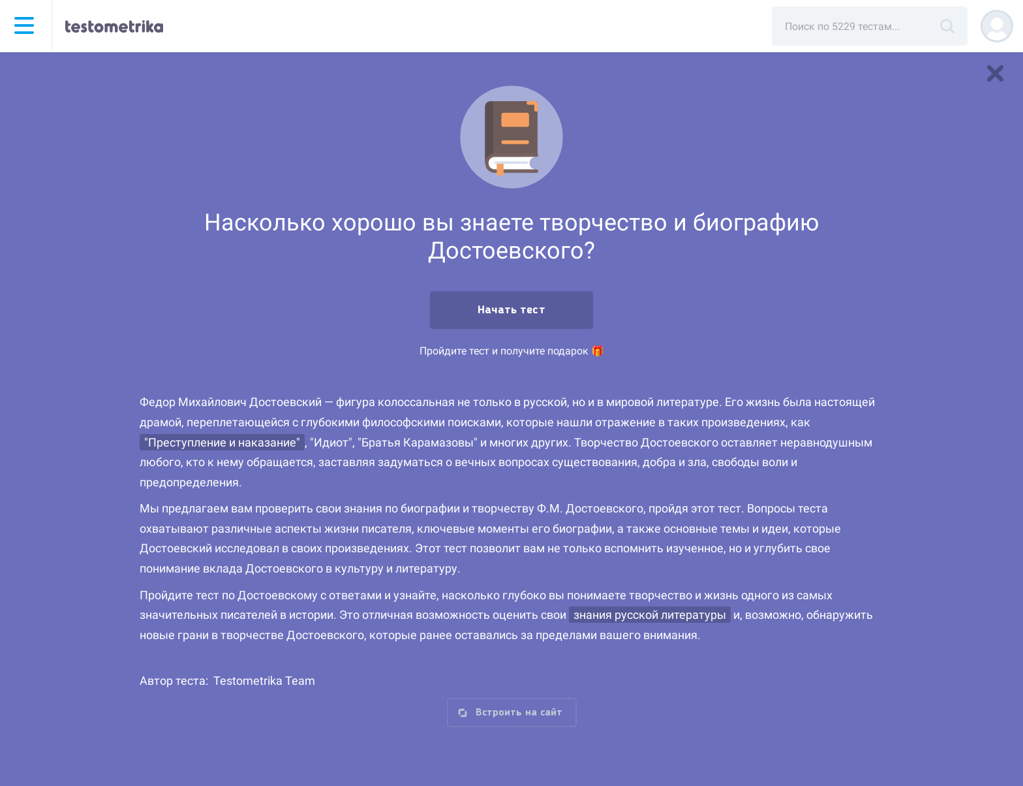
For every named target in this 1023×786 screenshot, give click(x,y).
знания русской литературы (649, 614)
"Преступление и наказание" (222, 442)
